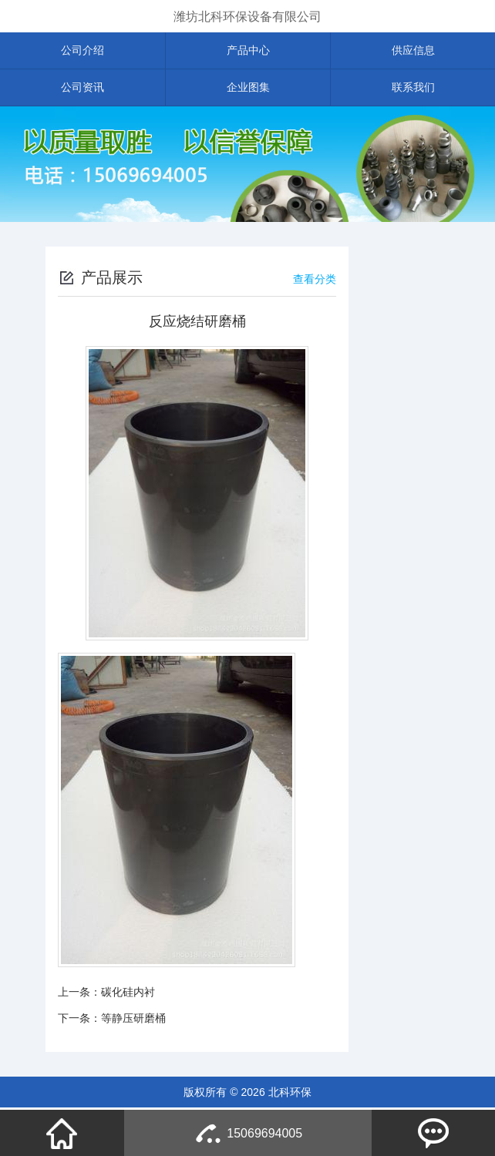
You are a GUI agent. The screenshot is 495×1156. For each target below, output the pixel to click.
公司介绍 (82, 51)
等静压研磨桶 (133, 1019)
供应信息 (413, 51)
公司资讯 (82, 88)
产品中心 (248, 51)
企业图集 (248, 88)
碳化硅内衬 (128, 993)
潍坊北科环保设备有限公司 (247, 16)
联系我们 (413, 88)
